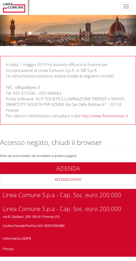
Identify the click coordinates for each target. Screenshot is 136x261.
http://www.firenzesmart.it (104, 115)
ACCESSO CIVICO (68, 179)
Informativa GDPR (17, 238)
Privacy (8, 248)
